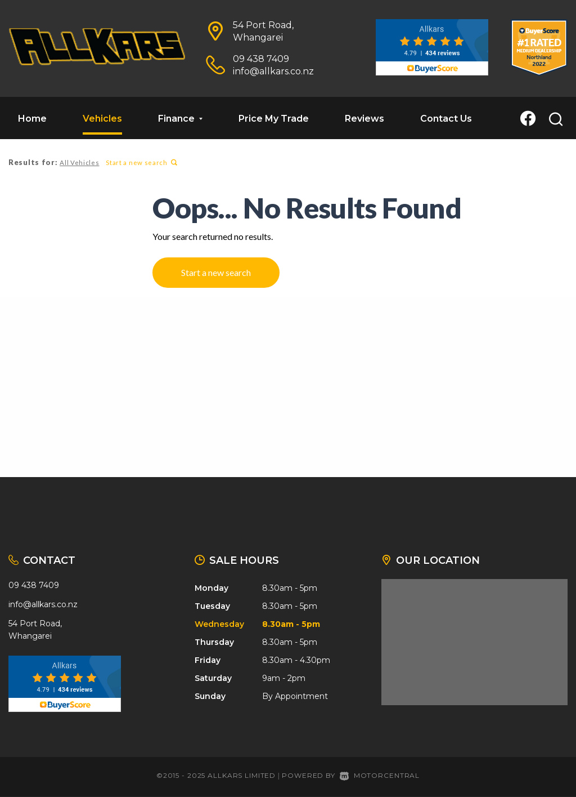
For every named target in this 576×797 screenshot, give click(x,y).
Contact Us (446, 118)
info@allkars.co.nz (273, 71)
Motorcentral (380, 775)
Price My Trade (273, 118)
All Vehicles (79, 162)
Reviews (364, 118)
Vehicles (102, 118)
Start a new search (140, 162)
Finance (180, 118)
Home (32, 118)
